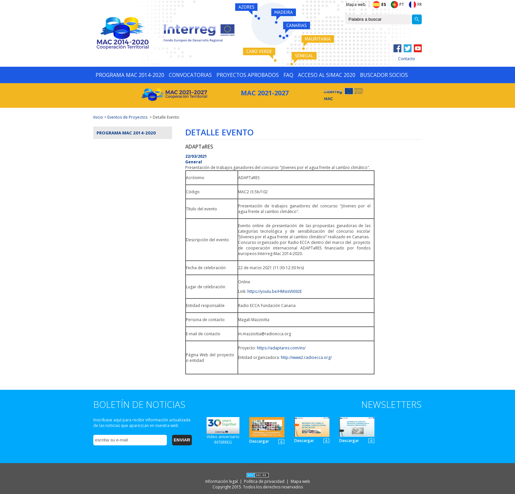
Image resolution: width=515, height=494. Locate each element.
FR (419, 4)
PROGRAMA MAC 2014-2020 (130, 75)
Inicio (98, 117)
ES (383, 4)
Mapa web (356, 4)
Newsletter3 (371, 440)
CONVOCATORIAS (190, 75)
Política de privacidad (264, 481)
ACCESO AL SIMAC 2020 (326, 75)
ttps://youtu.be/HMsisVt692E (276, 291)
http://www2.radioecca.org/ (306, 357)
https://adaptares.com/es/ (281, 348)
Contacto (406, 58)
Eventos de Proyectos (127, 117)
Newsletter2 (326, 440)
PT (401, 4)
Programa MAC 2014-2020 (126, 133)
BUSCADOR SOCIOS (384, 75)
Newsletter (281, 441)
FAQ (288, 75)
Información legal (222, 481)
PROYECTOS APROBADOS (247, 75)
